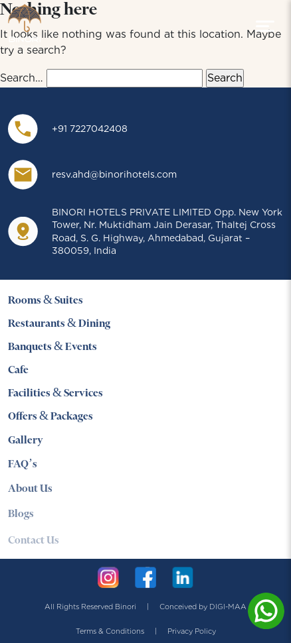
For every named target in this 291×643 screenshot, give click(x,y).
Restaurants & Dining (59, 324)
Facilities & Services (55, 393)
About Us (30, 492)
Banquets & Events (52, 347)
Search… (21, 78)
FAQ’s (22, 466)
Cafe (18, 370)
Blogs (21, 518)
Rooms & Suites (45, 301)
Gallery (25, 441)
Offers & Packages (50, 417)
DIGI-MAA (227, 606)
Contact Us (33, 545)
